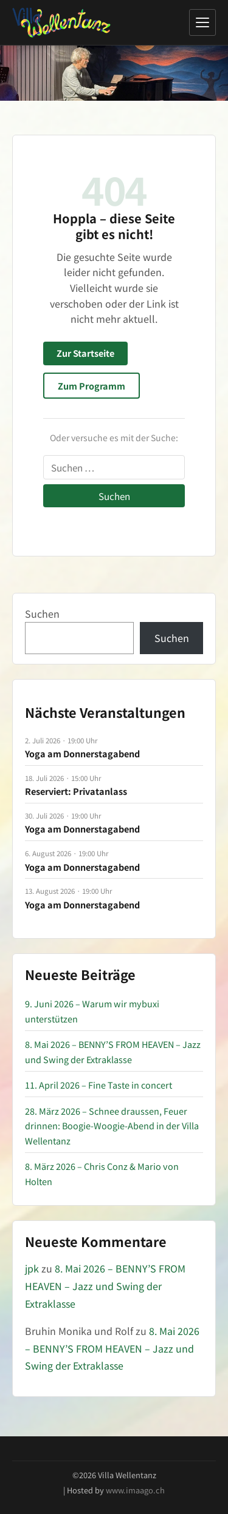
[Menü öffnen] (202, 22)
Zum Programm (91, 385)
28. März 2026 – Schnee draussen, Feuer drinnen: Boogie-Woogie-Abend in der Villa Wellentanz (112, 1125)
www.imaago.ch (135, 1490)
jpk (32, 1268)
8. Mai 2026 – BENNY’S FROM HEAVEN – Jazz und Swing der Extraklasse (105, 1286)
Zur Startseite (85, 352)
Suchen (42, 613)
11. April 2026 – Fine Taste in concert (98, 1084)
